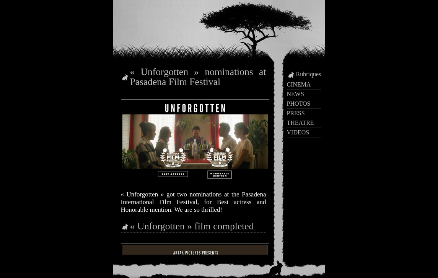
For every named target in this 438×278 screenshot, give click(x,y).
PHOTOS (299, 103)
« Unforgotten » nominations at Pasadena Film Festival (198, 76)
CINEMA (299, 84)
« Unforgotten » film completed (192, 226)
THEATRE (300, 122)
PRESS (296, 113)
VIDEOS (298, 132)
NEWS (295, 94)
